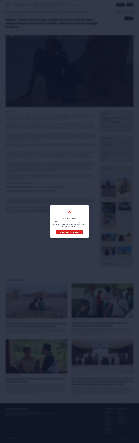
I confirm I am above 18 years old (69, 232)
